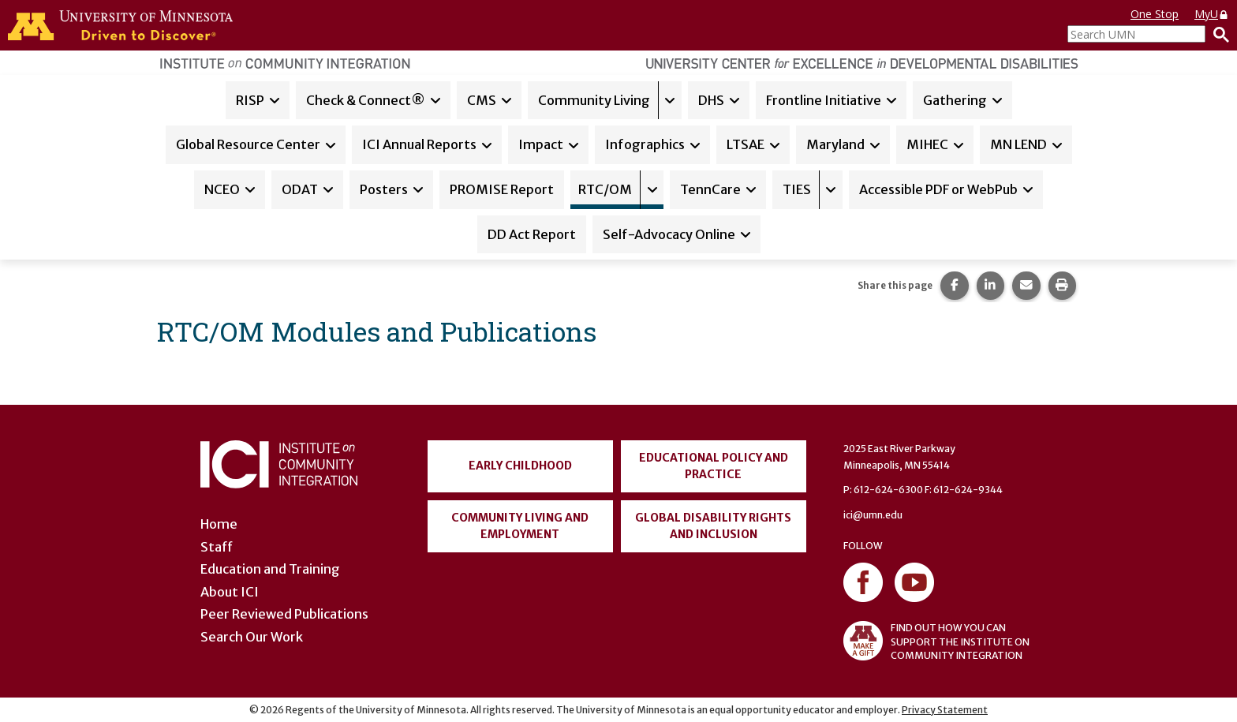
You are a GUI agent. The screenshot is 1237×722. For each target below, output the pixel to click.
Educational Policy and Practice (713, 466)
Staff (216, 547)
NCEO (222, 189)
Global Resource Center (248, 144)
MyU (1211, 13)
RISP (250, 100)
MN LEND (1018, 144)
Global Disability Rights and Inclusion (713, 526)
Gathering (955, 100)
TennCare (710, 189)
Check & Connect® (365, 100)
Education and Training (270, 569)
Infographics (645, 144)
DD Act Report (532, 234)
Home (218, 524)
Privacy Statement (945, 710)
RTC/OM (605, 189)
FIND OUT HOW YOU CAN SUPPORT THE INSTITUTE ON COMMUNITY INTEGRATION (936, 640)
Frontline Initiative (823, 100)
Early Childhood (520, 465)
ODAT (300, 189)
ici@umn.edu (873, 515)
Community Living (594, 100)
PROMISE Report (502, 189)
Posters (384, 189)
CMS (481, 100)
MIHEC (927, 144)
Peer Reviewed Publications (284, 614)
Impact (540, 144)
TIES (797, 189)
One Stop (1154, 13)
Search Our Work (251, 637)
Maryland (835, 144)
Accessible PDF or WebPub (938, 189)
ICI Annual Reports (419, 144)
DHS (711, 100)
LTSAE (745, 144)
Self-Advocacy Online (669, 234)
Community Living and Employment (520, 526)
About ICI (229, 592)
